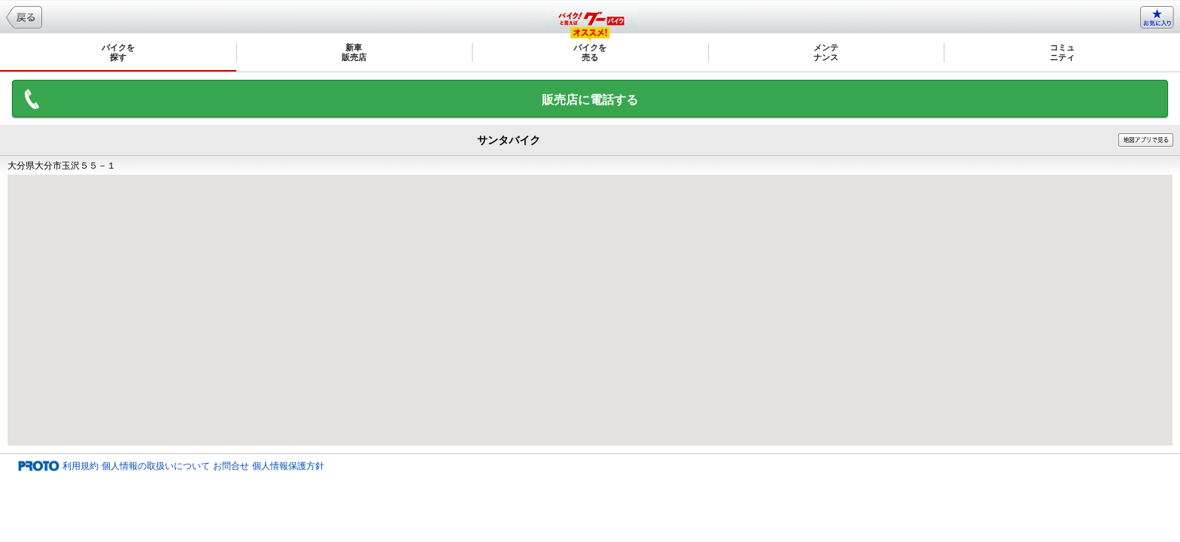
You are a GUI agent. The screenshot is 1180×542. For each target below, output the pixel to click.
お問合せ (231, 466)
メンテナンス (826, 52)
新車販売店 (354, 52)
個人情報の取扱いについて (156, 466)
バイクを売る (590, 52)
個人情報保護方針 (288, 466)
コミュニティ (1062, 52)
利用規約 (80, 466)
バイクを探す (118, 52)
